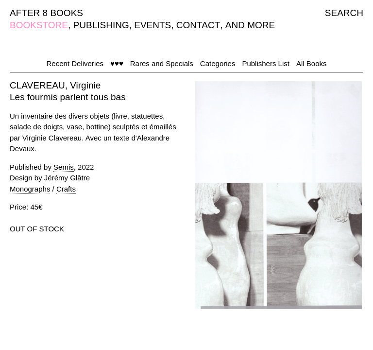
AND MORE (250, 25)
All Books (311, 63)
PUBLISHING (101, 25)
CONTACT (198, 25)
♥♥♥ (116, 63)
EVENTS (152, 25)
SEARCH (344, 13)
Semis (63, 167)
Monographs (30, 189)
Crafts (66, 189)
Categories (218, 63)
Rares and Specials (161, 63)
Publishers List (265, 63)
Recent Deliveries (75, 63)
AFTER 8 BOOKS (46, 13)
